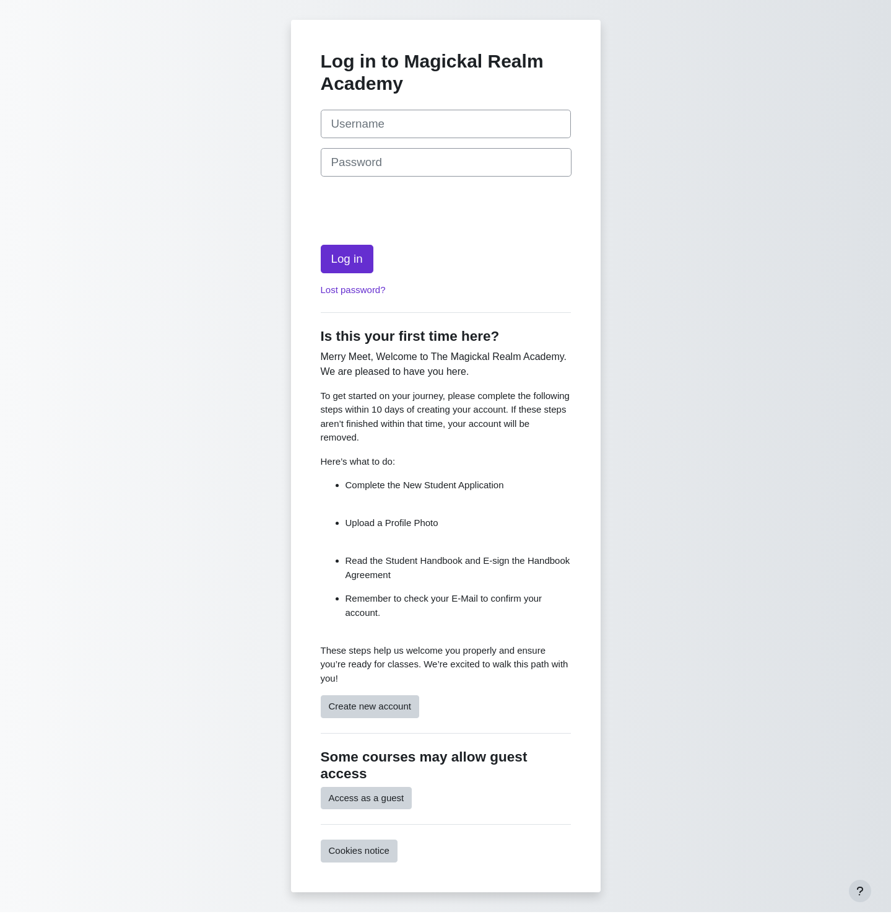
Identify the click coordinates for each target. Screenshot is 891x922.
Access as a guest (366, 797)
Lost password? (353, 289)
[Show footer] (860, 891)
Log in (347, 258)
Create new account (370, 706)
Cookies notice (359, 850)
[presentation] (415, 211)
